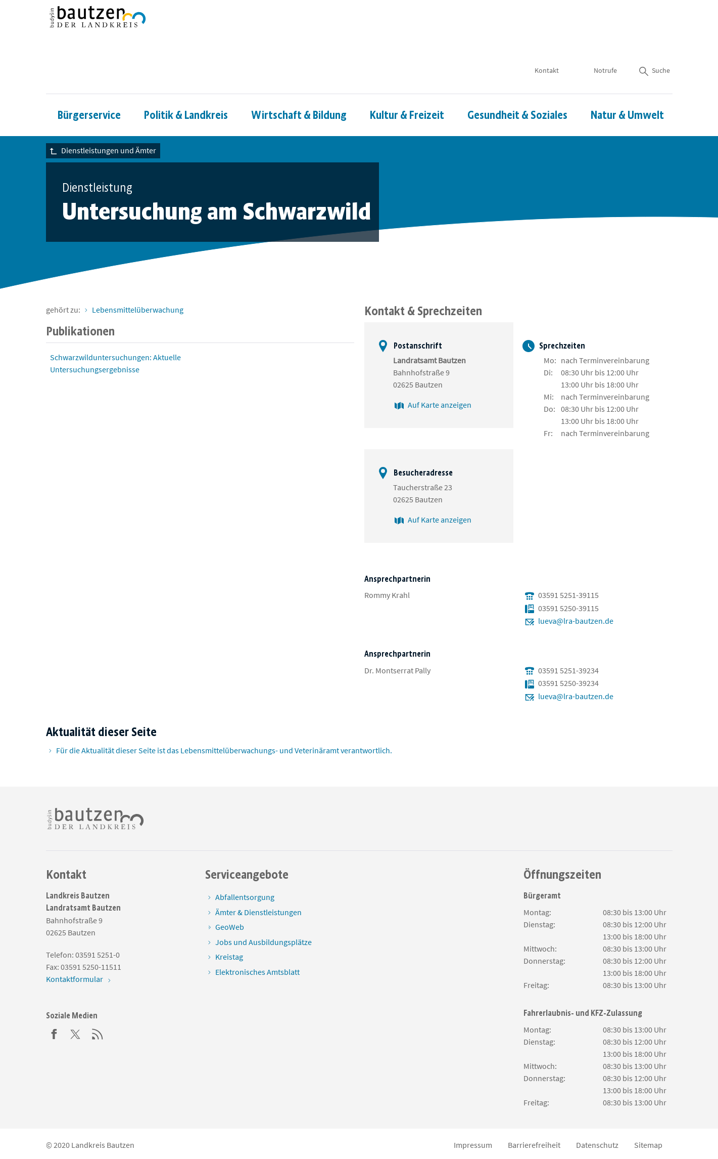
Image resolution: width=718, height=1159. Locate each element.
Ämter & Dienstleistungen (258, 912)
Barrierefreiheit (534, 1145)
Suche (654, 40)
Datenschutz (597, 1145)
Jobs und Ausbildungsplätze (263, 942)
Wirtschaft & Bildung (299, 85)
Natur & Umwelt (627, 85)
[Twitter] (76, 1033)
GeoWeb (229, 927)
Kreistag (229, 957)
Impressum (473, 1145)
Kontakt (547, 40)
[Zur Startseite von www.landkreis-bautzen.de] (98, 32)
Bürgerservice (89, 85)
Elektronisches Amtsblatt (257, 972)
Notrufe (605, 40)
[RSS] (97, 1033)
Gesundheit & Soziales (517, 85)
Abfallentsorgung (244, 897)
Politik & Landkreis (186, 85)
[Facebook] (54, 1033)
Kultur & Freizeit (407, 85)
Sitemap (648, 1145)
